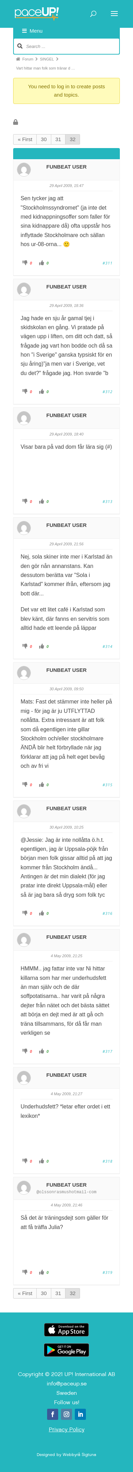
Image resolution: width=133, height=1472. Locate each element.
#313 (108, 501)
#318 (108, 1161)
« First (25, 139)
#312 (108, 391)
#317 (108, 1051)
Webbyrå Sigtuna (79, 1454)
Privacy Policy (67, 1429)
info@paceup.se (67, 1383)
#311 (108, 263)
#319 (108, 1272)
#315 (108, 784)
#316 (108, 913)
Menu (32, 31)
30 (44, 139)
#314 (108, 646)
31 (58, 139)
